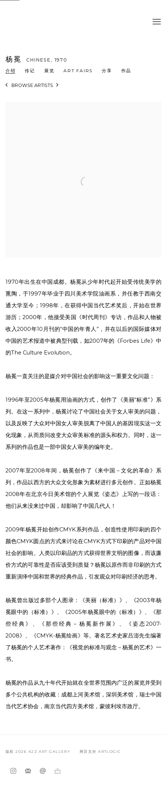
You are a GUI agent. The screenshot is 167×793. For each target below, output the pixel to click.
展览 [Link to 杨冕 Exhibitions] (49, 70)
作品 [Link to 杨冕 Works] (126, 70)
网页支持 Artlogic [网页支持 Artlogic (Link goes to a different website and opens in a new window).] (100, 751)
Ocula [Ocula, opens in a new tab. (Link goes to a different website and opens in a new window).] (57, 771)
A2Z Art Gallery (68, 22)
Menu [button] (155, 22)
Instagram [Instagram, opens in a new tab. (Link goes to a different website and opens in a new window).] (13, 771)
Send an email (43, 771)
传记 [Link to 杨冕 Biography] (30, 70)
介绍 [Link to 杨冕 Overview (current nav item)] (10, 70)
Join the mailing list (28, 771)
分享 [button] (107, 70)
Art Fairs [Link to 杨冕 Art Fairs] (78, 70)
